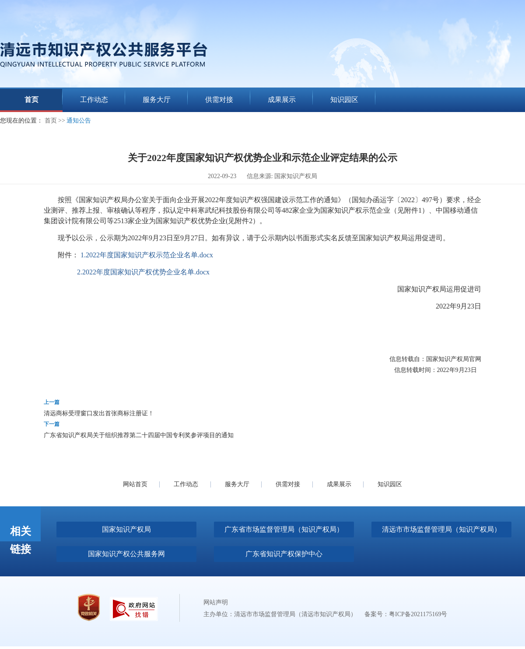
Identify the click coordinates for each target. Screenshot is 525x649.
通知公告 (78, 120)
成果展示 (339, 484)
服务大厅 (237, 484)
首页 (51, 120)
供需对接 (288, 484)
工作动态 (186, 484)
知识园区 (390, 484)
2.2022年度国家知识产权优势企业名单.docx (143, 272)
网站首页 (135, 484)
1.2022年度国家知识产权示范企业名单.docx (146, 255)
